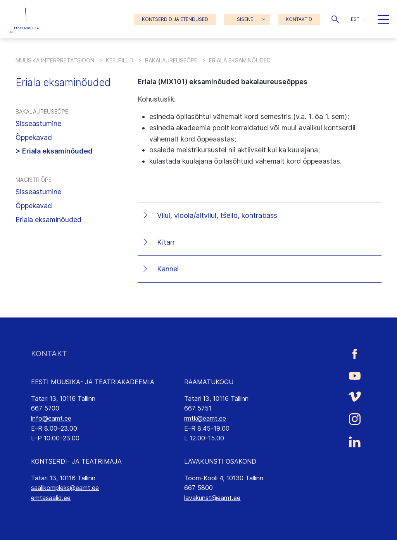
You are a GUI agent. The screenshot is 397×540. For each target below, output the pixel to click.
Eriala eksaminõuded (57, 151)
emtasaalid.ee (51, 498)
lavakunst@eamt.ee (212, 498)
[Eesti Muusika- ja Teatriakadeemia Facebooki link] (354, 353)
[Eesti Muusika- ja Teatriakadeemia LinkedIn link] (354, 441)
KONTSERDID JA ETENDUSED (175, 19)
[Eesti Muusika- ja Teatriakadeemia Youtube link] (354, 375)
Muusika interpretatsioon (55, 60)
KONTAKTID (299, 19)
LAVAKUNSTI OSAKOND (220, 461)
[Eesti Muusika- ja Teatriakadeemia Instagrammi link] (354, 419)
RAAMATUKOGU (208, 382)
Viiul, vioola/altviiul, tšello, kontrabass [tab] (217, 215)
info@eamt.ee (51, 418)
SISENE (245, 19)
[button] (335, 19)
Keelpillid (119, 60)
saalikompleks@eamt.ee (65, 488)
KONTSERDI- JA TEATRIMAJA (76, 461)
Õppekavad (34, 137)
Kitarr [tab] (166, 242)
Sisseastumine (38, 123)
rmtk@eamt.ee (205, 418)
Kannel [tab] (168, 269)
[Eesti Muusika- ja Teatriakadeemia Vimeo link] (354, 397)
